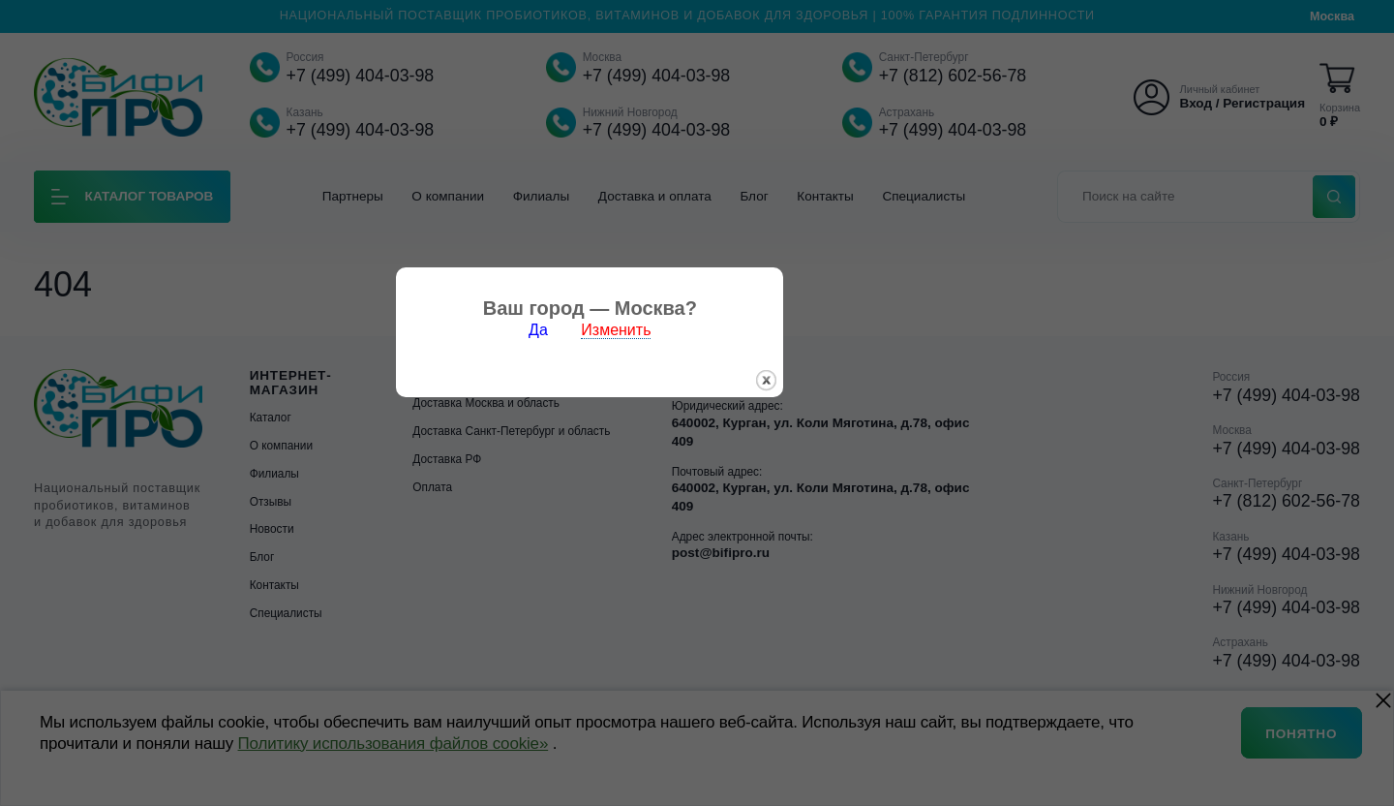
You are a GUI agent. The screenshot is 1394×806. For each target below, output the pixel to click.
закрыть (874, 448)
